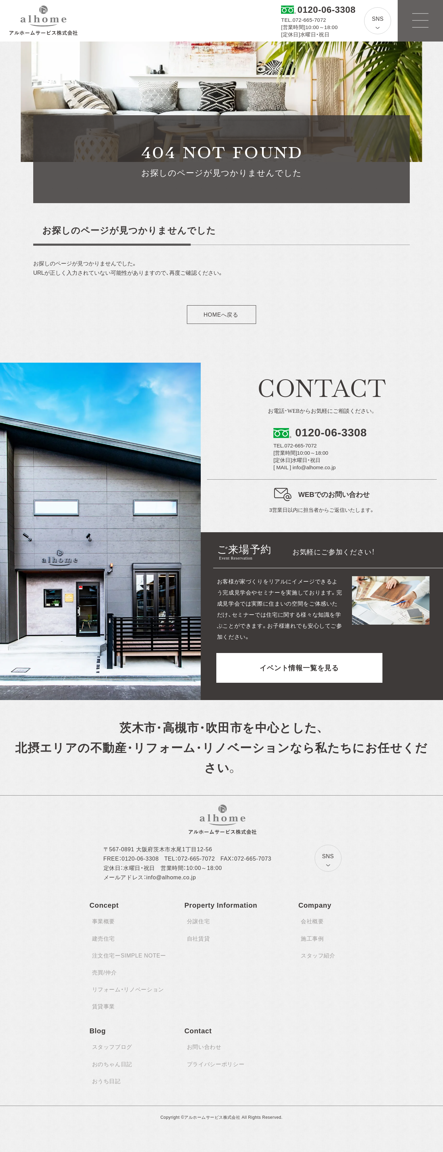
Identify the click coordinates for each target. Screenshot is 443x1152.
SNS (377, 19)
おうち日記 (106, 1081)
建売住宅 (103, 939)
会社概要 (312, 921)
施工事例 (312, 939)
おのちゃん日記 (112, 1064)
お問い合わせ (204, 1047)
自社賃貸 (198, 939)
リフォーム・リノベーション (128, 989)
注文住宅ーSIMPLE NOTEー (129, 956)
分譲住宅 (198, 921)
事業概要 (103, 921)
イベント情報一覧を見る (299, 668)
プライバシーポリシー (215, 1064)
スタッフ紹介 (318, 956)
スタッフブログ (112, 1047)
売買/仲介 (104, 973)
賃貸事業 (103, 1006)
